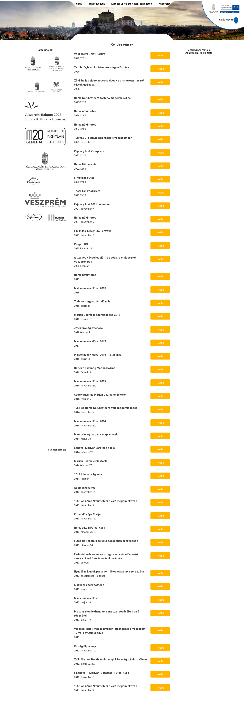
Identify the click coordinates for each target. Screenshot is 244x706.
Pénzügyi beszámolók (199, 50)
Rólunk (78, 3)
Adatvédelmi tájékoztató (198, 53)
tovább (160, 55)
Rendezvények (96, 3)
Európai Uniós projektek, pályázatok (131, 3)
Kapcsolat (164, 3)
